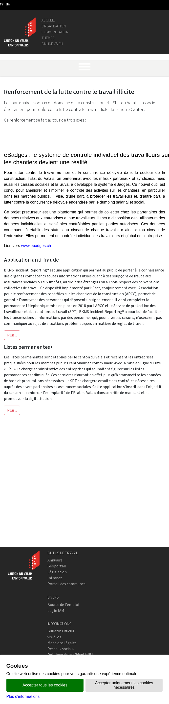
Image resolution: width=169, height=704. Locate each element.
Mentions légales (62, 642)
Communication (55, 32)
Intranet (54, 577)
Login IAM (55, 610)
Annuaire (55, 560)
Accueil (48, 20)
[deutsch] (8, 4)
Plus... (12, 335)
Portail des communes (66, 583)
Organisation (54, 26)
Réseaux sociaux (60, 648)
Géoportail (56, 566)
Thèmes (48, 38)
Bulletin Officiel (60, 631)
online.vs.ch (52, 43)
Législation (57, 572)
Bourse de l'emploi (63, 604)
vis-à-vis (54, 637)
